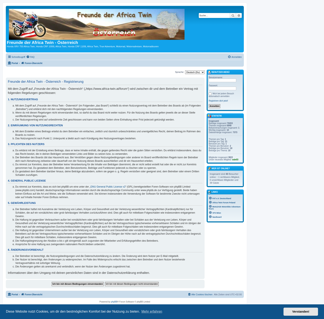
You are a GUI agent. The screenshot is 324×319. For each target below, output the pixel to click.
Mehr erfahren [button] (151, 311)
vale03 (235, 159)
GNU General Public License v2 (108, 186)
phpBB (114, 302)
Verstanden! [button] (300, 311)
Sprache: (179, 72)
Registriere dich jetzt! (218, 101)
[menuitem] (30, 56)
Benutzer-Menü (219, 72)
